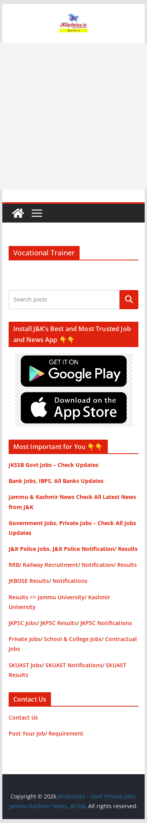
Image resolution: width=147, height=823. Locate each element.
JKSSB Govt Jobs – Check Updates (53, 465)
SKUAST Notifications (73, 665)
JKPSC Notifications (106, 623)
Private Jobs (24, 639)
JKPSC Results (58, 623)
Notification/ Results (109, 564)
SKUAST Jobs (25, 665)
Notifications (70, 580)
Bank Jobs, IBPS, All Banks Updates (56, 481)
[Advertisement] (73, 116)
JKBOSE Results (29, 580)
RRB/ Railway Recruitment (43, 564)
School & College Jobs (73, 639)
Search (129, 299)
